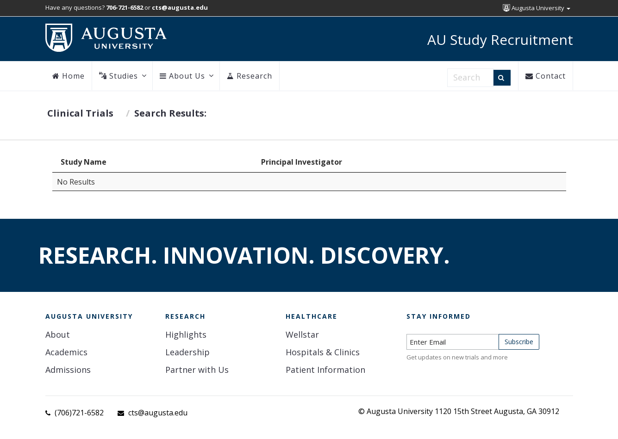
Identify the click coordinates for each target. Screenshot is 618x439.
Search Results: (170, 113)
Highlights (185, 334)
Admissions (68, 369)
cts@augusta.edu (157, 413)
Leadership (187, 352)
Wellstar (302, 334)
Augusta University (536, 8)
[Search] (502, 77)
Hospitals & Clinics (323, 352)
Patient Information (325, 369)
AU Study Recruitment (500, 39)
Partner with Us (197, 369)
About (57, 334)
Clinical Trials (80, 113)
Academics (66, 352)
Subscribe (519, 341)
